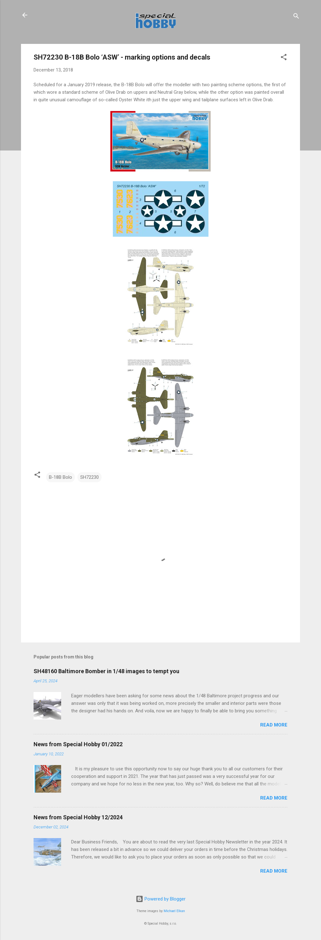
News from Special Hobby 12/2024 (78, 817)
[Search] (296, 17)
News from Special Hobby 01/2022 (78, 744)
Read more (273, 725)
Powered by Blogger (161, 899)
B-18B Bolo (60, 477)
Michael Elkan (174, 911)
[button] (283, 58)
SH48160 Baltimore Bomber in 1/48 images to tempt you (106, 671)
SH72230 (89, 477)
